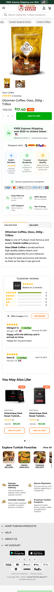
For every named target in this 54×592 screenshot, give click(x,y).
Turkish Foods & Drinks (20, 22)
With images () (19, 316)
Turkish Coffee (43, 22)
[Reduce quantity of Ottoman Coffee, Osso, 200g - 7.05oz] (3, 116)
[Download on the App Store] (36, 553)
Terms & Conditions (20, 574)
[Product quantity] (8, 116)
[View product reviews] (11, 96)
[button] (3, 8)
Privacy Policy (36, 574)
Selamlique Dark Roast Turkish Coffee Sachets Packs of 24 (13, 415)
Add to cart (34, 116)
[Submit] (5, 15)
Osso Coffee (8, 92)
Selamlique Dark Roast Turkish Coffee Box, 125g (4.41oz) (38, 415)
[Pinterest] (35, 559)
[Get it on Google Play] (17, 553)
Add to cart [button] (14, 430)
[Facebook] (19, 559)
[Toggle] (2, 526)
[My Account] (44, 8)
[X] (29, 559)
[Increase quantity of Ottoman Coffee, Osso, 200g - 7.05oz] (12, 116)
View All (47, 448)
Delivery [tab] (33, 225)
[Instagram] (24, 559)
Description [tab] (10, 225)
